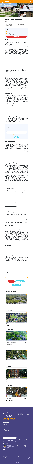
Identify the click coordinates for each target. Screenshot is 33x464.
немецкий (18, 451)
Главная (6, 24)
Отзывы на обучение (10, 419)
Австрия (18, 438)
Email (4, 437)
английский (5, 451)
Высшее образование (7, 432)
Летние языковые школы (8, 430)
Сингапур (25, 441)
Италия (18, 445)
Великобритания (19, 440)
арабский (4, 452)
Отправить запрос (16, 36)
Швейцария (25, 445)
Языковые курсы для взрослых (21, 413)
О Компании (5, 424)
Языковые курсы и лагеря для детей (22, 412)
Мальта (25, 438)
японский (18, 456)
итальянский (5, 456)
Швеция (25, 446)
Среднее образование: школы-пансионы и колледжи (16, 24)
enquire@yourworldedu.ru (9, 412)
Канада (18, 446)
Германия (18, 441)
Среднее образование (7, 431)
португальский (19, 452)
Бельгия (18, 439)
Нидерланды (26, 439)
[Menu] (30, 1)
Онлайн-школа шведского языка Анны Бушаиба (11, 446)
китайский (4, 457)
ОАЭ (24, 440)
